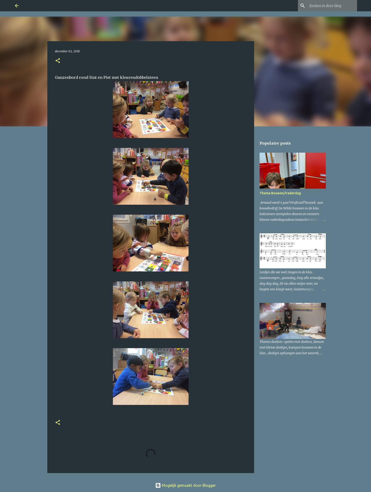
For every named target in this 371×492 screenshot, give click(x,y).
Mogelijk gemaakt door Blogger (185, 485)
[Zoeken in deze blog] (332, 5)
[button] (58, 61)
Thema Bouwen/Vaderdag (280, 193)
